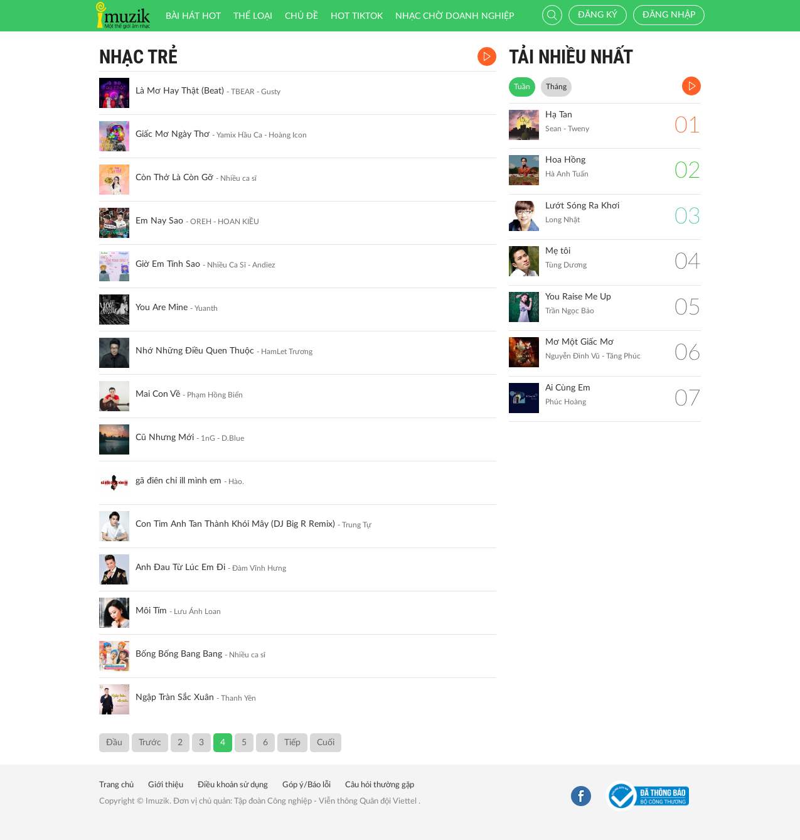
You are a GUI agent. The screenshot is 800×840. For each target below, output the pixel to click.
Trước (150, 742)
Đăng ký (597, 15)
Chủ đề (301, 16)
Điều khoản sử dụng (233, 785)
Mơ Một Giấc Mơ (579, 342)
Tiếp (292, 742)
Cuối (325, 742)
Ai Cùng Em (567, 388)
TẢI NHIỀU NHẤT (571, 57)
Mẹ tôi (557, 251)
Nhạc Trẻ (138, 57)
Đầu (114, 742)
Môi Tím (151, 610)
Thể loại (252, 16)
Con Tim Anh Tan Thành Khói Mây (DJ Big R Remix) (235, 524)
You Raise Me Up (578, 297)
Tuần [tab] (522, 86)
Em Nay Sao (159, 221)
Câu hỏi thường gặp (379, 785)
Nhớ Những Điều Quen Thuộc (195, 351)
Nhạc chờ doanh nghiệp (454, 16)
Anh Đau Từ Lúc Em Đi (180, 567)
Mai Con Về (158, 394)
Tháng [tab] (556, 86)
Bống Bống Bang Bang (179, 654)
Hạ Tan (558, 114)
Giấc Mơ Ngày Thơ (173, 134)
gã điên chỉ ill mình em (178, 481)
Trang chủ (116, 785)
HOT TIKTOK (357, 16)
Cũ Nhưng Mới (165, 437)
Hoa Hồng (565, 160)
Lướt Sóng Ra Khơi (582, 206)
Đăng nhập (669, 15)
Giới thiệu (165, 785)
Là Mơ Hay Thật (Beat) (180, 91)
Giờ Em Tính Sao (168, 264)
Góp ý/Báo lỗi (306, 785)
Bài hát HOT (193, 16)
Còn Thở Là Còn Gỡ (174, 177)
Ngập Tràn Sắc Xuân (175, 697)
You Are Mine (162, 307)
